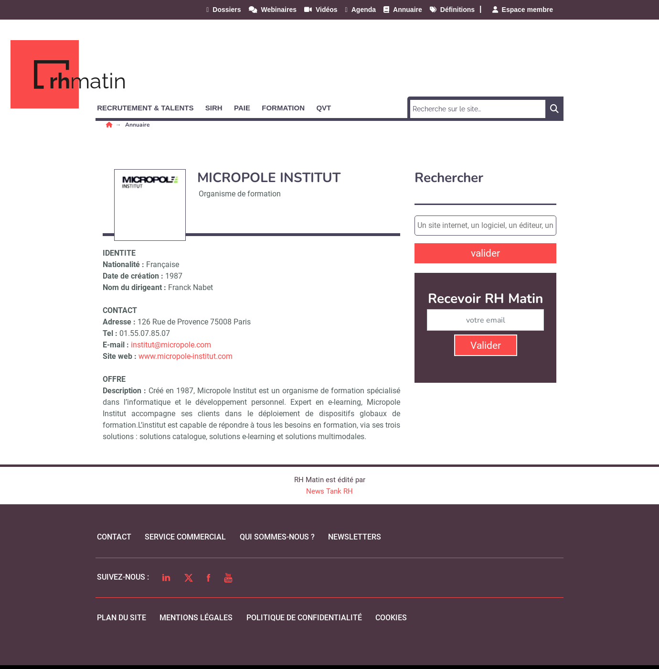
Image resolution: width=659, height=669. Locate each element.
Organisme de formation (240, 193)
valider (485, 253)
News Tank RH (329, 491)
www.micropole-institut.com (185, 356)
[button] (149, 106)
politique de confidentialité (304, 617)
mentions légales (196, 617)
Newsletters (354, 536)
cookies (391, 617)
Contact (114, 536)
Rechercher (449, 178)
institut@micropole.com (171, 344)
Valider (485, 345)
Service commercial (185, 536)
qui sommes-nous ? (277, 536)
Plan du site (121, 617)
